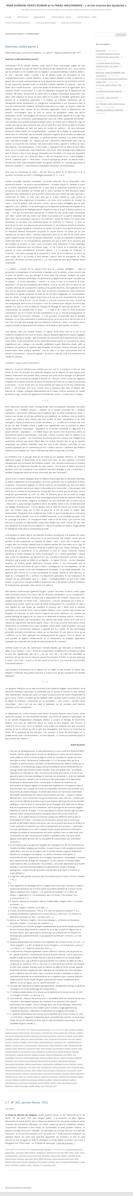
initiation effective (24, 1055)
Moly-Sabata (43, 1162)
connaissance (17, 1045)
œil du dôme (78, 1036)
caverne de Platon (36, 1039)
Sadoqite (14, 1165)
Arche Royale (47, 1033)
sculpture (22, 1165)
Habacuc (20, 1159)
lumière (63, 1058)
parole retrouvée (59, 1067)
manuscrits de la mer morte (63, 1159)
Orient (33, 1067)
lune (16, 1061)
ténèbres (15, 1080)
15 (65, 641)
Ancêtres (80, 1030)
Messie (25, 1162)
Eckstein (74, 1048)
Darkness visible (61, 1045)
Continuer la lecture (65, 1143)
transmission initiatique (28, 1083)
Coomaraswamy (30, 1045)
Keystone (19, 1058)
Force (33, 1051)
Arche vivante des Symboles (64, 1033)
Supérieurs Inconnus (49, 1076)
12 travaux (19, 1152)
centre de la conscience (58, 1039)
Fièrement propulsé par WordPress (18, 1187)
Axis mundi (9, 1036)
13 (53, 553)
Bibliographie (39, 17)
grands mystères (64, 1051)
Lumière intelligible (74, 1058)
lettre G (56, 1058)
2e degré (72, 1030)
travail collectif (43, 1083)
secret (72, 1073)
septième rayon (11, 1076)
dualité (67, 1048)
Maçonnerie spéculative (14, 1064)
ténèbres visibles (45, 1080)
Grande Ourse (51, 1051)
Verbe (37, 1086)
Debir (15, 1048)
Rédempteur (74, 1162)
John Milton (67, 1055)
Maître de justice (45, 1159)
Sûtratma (65, 1073)
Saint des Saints (36, 1073)
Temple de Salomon (61, 1080)
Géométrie (40, 1051)
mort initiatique (11, 1067)
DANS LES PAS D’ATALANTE (71, 23)
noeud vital (22, 1067)
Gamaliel (71, 1156)
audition (79, 1033)
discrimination (58, 1048)
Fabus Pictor (56, 1156)
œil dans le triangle (64, 1036)
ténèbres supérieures (29, 1080)
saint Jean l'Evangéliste (52, 1073)
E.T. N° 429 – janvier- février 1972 (108, 85)
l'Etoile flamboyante (31, 1058)
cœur (46, 1039)
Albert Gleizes (30, 1152)
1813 (66, 1030)
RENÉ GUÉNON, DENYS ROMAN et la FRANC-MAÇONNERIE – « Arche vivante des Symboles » (66, 5)
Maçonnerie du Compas (48, 1061)
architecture (41, 1152)
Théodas (35, 1165)
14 (60, 603)
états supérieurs (50, 1036)
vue (42, 1086)
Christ (82, 1152)
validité (31, 1086)
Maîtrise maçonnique (33, 1064)
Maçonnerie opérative (67, 1061)
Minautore (33, 1162)
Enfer (80, 1048)
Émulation (9, 1039)
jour (74, 1055)
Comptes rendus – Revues (61, 17)
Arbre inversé (24, 1033)
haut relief (29, 1159)
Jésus (36, 1159)
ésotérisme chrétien (22, 1036)
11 (35, 494)
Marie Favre (16, 1162)
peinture (51, 1162)
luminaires (9, 1061)
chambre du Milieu (19, 1042)
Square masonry (33, 1076)
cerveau (71, 1039)
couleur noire (43, 1045)
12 (44, 525)
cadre (71, 1152)
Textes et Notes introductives (17, 23)
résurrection (72, 1070)
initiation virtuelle (38, 1055)
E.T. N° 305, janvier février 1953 (26, 1102)
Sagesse (25, 1073)
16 (47, 657)
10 (66, 472)
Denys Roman (46, 1048)
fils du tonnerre (24, 1051)
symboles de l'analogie (67, 1076)
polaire (39, 1070)
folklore (64, 1156)
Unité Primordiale (21, 1086)
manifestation (47, 1064)
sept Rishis (80, 1073)
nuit (28, 1067)
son (24, 1076)
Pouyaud (65, 1162)
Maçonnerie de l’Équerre (28, 1061)
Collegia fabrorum (46, 1042)
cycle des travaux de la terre (30, 1156)
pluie (34, 1070)
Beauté (16, 1039)
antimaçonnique (11, 1033)
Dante (51, 1045)
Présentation (22, 17)
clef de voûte (33, 1042)
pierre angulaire (73, 1067)
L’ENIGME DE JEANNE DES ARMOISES (110, 110)
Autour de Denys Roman (46, 23)
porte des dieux (49, 1070)
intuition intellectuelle (54, 1055)
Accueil (8, 17)
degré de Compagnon (26, 1048)
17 (13, 675)
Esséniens (46, 1156)
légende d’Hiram (46, 1058)
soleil (20, 1076)
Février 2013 (100, 50)
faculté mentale (11, 1051)
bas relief (64, 1152)
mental (80, 1064)
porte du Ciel (61, 1070)
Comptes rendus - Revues (41, 1149)
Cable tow (24, 1039)
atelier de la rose (53, 1152)
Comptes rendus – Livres (86, 17)
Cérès (76, 1152)
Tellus (29, 1165)
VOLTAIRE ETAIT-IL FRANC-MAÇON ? (109, 91)
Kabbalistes (10, 1058)
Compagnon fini (60, 1042)
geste (78, 1156)
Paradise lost (46, 1067)
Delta (38, 1048)
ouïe (38, 1067)
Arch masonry (35, 1033)
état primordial (37, 1036)
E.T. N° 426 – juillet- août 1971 (107, 97)
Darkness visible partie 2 (21, 46)
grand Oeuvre (10, 1159)
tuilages (53, 1083)
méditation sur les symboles (65, 1064)
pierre (58, 1162)
